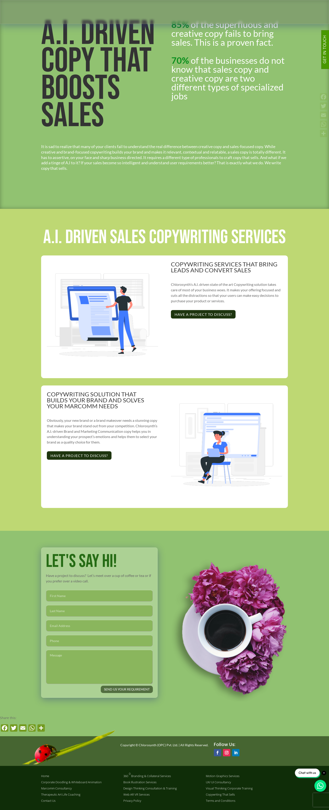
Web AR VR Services (136, 795)
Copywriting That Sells (220, 795)
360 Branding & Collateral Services (147, 775)
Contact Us (48, 801)
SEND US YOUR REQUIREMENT (127, 689)
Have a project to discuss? (203, 314)
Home (45, 776)
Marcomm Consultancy (56, 788)
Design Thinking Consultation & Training (150, 788)
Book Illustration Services (140, 782)
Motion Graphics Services (222, 776)
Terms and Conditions (220, 801)
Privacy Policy (132, 801)
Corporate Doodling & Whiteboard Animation (71, 782)
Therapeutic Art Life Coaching (60, 795)
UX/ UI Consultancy (218, 782)
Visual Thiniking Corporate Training (229, 788)
